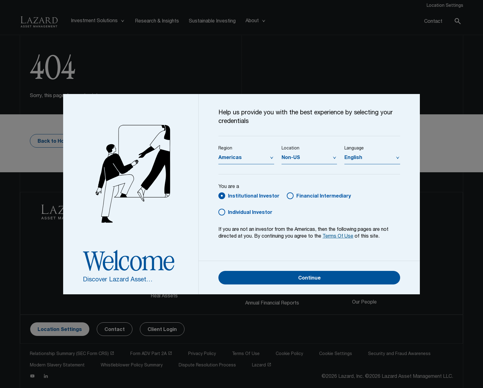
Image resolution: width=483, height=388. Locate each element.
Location (290, 148)
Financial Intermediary (323, 196)
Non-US (291, 158)
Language (354, 148)
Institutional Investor (253, 196)
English (353, 158)
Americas (230, 158)
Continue (309, 278)
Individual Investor (250, 212)
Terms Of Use (338, 236)
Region (225, 148)
